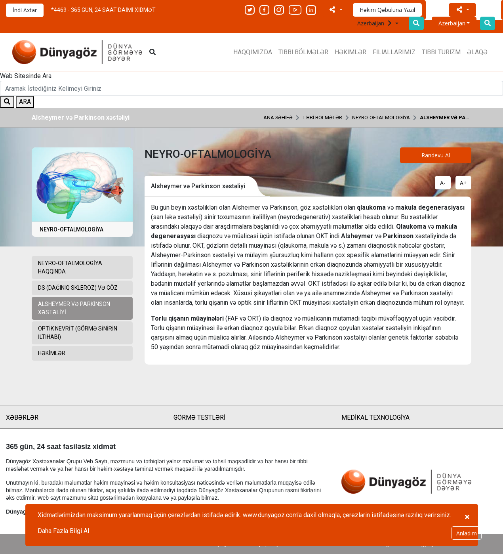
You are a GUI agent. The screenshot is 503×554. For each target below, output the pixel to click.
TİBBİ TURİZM (441, 52)
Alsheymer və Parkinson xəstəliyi (445, 117)
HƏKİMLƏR (350, 52)
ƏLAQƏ (477, 52)
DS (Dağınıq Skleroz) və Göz (78, 288)
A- (443, 183)
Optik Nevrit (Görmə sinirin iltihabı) (77, 332)
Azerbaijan (375, 23)
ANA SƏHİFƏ (278, 117)
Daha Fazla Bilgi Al (63, 531)
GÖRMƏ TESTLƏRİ (199, 417)
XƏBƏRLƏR (22, 417)
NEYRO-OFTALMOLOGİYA (381, 117)
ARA (25, 101)
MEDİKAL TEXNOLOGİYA (375, 417)
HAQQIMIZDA (252, 52)
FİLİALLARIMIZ (394, 52)
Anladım (466, 533)
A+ (463, 183)
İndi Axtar (25, 10)
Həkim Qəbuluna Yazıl (387, 9)
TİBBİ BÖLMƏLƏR (303, 52)
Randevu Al (435, 155)
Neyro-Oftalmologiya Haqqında (70, 267)
